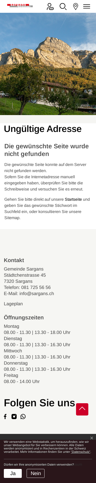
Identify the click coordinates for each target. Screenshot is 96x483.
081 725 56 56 (36, 287)
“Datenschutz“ (80, 452)
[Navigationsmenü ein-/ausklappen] (85, 6)
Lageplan (18, 303)
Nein (36, 473)
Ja (13, 473)
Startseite (73, 199)
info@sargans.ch (36, 293)
